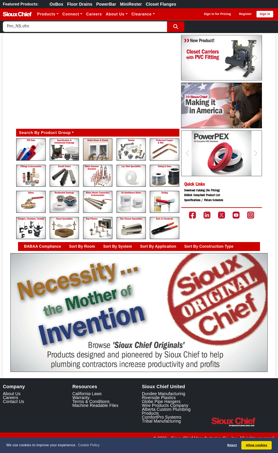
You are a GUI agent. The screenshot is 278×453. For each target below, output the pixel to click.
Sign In (265, 14)
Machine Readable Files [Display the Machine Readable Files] (95, 405)
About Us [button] (115, 14)
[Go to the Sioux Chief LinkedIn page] (207, 215)
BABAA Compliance (42, 246)
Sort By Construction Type (208, 246)
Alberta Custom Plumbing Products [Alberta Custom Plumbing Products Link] (166, 411)
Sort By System (117, 246)
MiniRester (131, 4)
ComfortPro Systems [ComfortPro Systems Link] (161, 417)
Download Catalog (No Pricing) (202, 190)
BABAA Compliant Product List (202, 195)
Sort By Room (82, 246)
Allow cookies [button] (256, 445)
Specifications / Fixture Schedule (203, 200)
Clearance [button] (141, 14)
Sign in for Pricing (217, 14)
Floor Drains (79, 4)
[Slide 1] (139, 365)
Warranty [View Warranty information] (80, 397)
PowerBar (106, 4)
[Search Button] (175, 26)
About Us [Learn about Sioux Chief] (11, 393)
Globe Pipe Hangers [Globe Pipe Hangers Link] (161, 401)
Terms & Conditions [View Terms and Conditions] (90, 401)
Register (245, 14)
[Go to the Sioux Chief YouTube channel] (236, 215)
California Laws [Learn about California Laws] (87, 393)
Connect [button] (70, 14)
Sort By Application (158, 246)
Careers (94, 14)
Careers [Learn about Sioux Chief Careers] (10, 397)
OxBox (56, 4)
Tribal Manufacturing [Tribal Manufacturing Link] (161, 421)
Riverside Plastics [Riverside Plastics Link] (159, 397)
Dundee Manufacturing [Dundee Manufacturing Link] (163, 393)
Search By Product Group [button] (45, 132)
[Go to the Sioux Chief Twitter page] (221, 215)
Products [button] (46, 14)
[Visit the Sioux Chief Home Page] (243, 422)
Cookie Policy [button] (88, 445)
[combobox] (85, 26)
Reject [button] (232, 445)
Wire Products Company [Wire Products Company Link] (165, 405)
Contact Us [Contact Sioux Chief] (13, 401)
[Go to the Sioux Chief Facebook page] (192, 215)
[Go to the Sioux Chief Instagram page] (250, 215)
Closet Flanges (161, 4)
